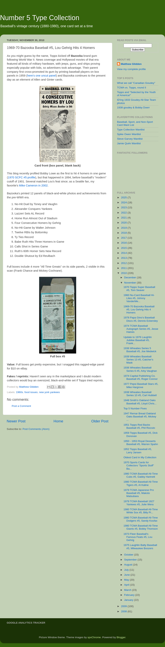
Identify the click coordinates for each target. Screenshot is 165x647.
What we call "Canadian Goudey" (136, 83)
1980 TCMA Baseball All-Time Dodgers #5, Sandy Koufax (141, 519)
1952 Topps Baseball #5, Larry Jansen (138, 451)
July (127, 569)
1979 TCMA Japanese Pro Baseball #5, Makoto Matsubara (139, 493)
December (130, 277)
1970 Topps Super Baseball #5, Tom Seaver (139, 289)
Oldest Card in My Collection (140, 457)
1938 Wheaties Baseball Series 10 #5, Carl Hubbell (140, 394)
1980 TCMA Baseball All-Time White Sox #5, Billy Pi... (141, 511)
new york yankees (49, 392)
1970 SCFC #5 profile (21, 177)
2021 (124, 217)
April (127, 584)
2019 (124, 227)
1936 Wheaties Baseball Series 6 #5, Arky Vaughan (140, 369)
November (130, 282)
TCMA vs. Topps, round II (131, 87)
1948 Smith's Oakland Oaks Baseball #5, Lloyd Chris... (140, 402)
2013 (124, 257)
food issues (31, 392)
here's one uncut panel (41, 75)
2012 (124, 263)
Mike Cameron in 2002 (33, 185)
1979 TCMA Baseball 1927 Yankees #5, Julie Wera (139, 503)
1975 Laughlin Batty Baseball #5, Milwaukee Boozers (140, 547)
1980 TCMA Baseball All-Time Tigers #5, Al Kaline (141, 483)
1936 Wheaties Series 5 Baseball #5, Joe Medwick (140, 350)
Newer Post (16, 421)
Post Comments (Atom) (36, 429)
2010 (124, 273)
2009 (124, 606)
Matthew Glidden (131, 64)
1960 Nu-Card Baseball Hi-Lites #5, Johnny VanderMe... (139, 298)
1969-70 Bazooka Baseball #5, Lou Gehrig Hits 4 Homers (139, 309)
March (128, 589)
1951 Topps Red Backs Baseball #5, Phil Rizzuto (139, 426)
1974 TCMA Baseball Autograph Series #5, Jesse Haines (141, 328)
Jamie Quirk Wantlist (129, 143)
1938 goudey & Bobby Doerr (133, 107)
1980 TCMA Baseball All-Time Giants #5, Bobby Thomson (141, 527)
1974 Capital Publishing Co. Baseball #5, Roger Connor (141, 377)
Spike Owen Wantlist (129, 134)
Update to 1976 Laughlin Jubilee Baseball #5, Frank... (138, 340)
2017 (124, 237)
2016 (124, 242)
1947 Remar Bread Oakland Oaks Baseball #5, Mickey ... (140, 416)
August (128, 564)
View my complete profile (131, 69)
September (131, 559)
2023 (124, 207)
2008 (124, 611)
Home (58, 421)
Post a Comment (21, 406)
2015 (124, 247)
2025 (124, 197)
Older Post (99, 421)
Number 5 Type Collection (39, 18)
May (127, 579)
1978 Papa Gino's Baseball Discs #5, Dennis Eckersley (141, 319)
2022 (124, 212)
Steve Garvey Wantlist (130, 138)
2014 (124, 252)
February (129, 594)
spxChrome (94, 637)
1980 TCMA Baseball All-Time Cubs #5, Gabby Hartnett (141, 475)
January (129, 599)
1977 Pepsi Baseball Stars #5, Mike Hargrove (141, 385)
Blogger (121, 637)
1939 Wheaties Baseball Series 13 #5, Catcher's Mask (138, 359)
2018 (124, 232)
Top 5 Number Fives (135, 408)
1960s (19, 392)
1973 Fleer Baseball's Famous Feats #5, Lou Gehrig (138, 537)
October (129, 554)
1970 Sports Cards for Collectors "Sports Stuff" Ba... (139, 465)
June (127, 574)
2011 (124, 268)
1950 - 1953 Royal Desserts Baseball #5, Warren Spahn (141, 443)
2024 (124, 202)
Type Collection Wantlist (131, 129)
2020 (124, 222)
